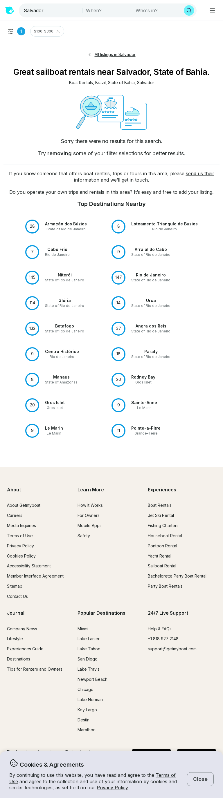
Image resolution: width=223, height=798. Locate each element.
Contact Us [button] (17, 596)
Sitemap (14, 586)
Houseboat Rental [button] (165, 535)
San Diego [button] (88, 658)
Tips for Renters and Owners (34, 669)
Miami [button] (83, 628)
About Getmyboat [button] (23, 505)
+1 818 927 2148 (163, 638)
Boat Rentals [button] (160, 505)
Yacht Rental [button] (159, 555)
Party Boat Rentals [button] (165, 586)
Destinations (18, 658)
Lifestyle (15, 638)
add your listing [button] (195, 192)
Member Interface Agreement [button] (35, 575)
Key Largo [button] (87, 709)
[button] (81, 83)
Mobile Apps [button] (90, 525)
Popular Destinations (101, 613)
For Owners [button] (89, 515)
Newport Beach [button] (92, 679)
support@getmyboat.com (172, 648)
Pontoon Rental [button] (162, 545)
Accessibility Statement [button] (29, 565)
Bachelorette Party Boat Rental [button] (177, 575)
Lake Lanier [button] (89, 638)
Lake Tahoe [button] (89, 648)
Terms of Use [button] (20, 535)
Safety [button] (84, 535)
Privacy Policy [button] (112, 787)
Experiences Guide (25, 648)
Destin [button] (83, 719)
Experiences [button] (162, 490)
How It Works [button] (90, 505)
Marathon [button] (87, 729)
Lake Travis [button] (89, 669)
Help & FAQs (160, 628)
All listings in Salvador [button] (112, 54)
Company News (22, 628)
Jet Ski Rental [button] (161, 515)
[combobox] (51, 10)
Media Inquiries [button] (21, 525)
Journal (15, 613)
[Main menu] (212, 10)
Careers (14, 515)
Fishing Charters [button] (163, 525)
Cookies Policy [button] (21, 555)
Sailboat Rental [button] (162, 565)
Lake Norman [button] (90, 699)
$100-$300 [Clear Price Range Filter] (47, 31)
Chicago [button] (85, 689)
